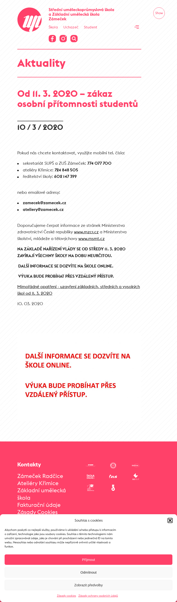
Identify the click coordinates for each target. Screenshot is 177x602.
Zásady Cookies (37, 511)
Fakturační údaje (39, 504)
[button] (170, 520)
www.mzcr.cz (86, 231)
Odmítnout (88, 572)
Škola (53, 27)
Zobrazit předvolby (88, 585)
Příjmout (88, 560)
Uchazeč (70, 27)
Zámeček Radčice (40, 475)
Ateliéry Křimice (38, 483)
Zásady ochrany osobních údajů (98, 595)
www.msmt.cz (91, 238)
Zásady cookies (66, 595)
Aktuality (41, 63)
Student (90, 27)
